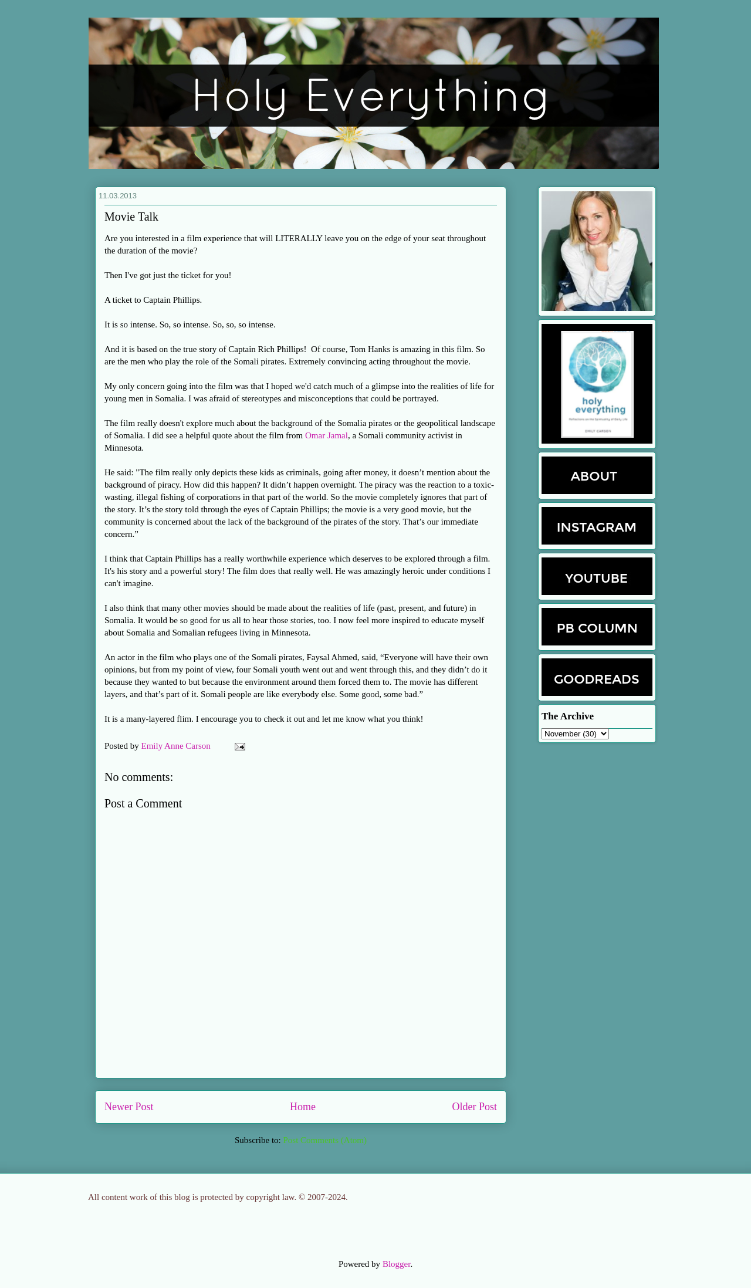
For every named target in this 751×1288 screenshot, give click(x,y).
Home (303, 1107)
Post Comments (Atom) (325, 1140)
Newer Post (129, 1107)
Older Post (475, 1107)
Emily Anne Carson (177, 746)
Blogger (397, 1264)
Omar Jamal (326, 435)
